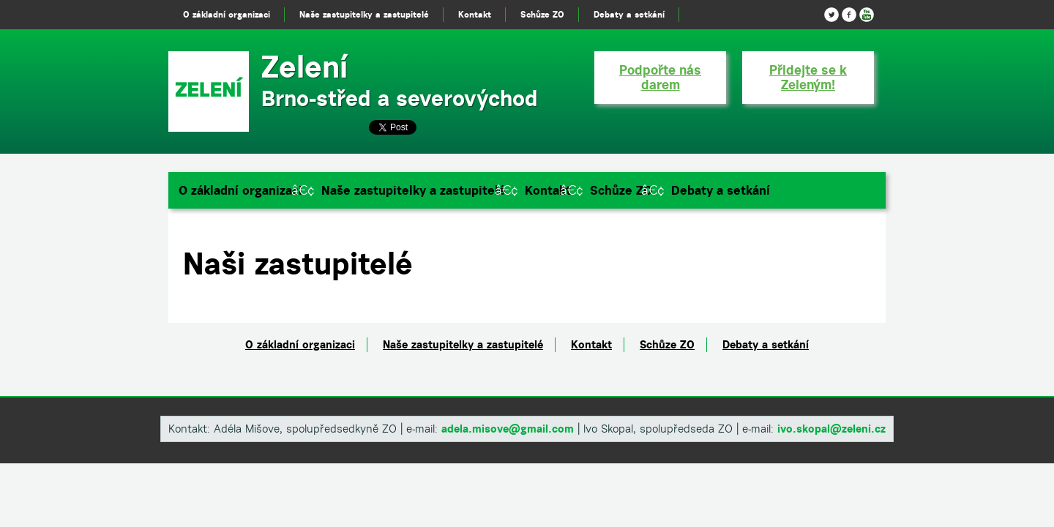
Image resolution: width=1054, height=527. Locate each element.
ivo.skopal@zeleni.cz (831, 429)
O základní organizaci (240, 190)
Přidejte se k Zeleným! (808, 77)
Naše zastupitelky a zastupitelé (413, 190)
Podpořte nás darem (660, 77)
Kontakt (548, 190)
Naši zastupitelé (298, 263)
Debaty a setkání (720, 190)
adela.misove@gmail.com (507, 429)
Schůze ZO (621, 190)
